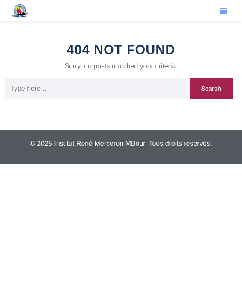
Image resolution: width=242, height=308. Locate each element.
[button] (223, 10)
